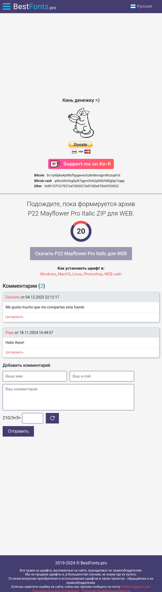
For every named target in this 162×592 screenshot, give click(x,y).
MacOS (64, 274)
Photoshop (93, 274)
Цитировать (14, 317)
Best (34, 6)
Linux (77, 274)
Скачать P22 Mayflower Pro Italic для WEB (81, 253)
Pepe (10, 333)
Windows (48, 274)
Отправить (18, 431)
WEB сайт (113, 274)
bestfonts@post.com (135, 587)
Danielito (13, 297)
